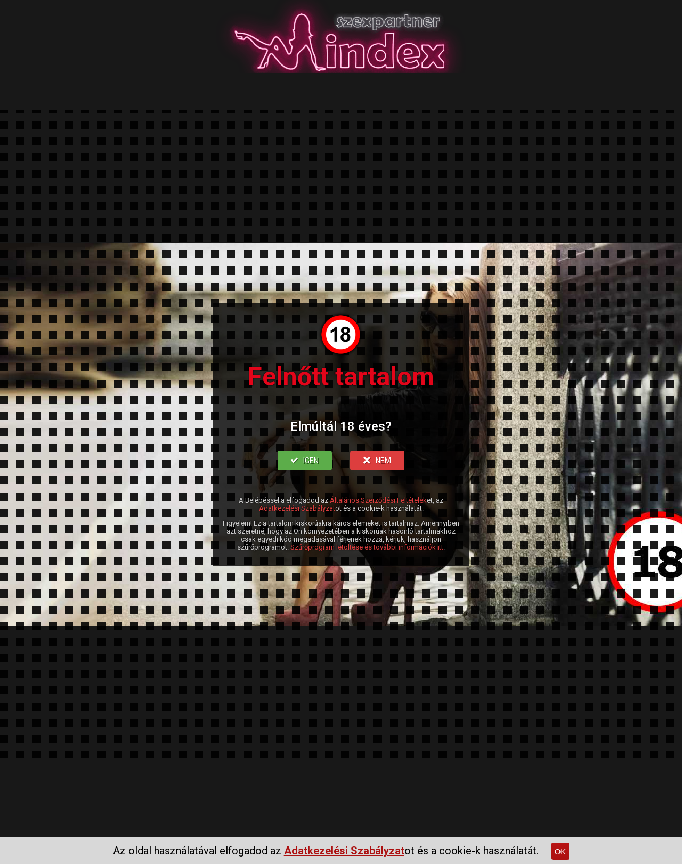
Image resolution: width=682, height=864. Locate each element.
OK (560, 851)
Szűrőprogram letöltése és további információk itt (366, 547)
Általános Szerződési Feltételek (378, 500)
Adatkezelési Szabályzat (297, 508)
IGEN (305, 460)
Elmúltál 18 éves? (341, 426)
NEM (377, 460)
